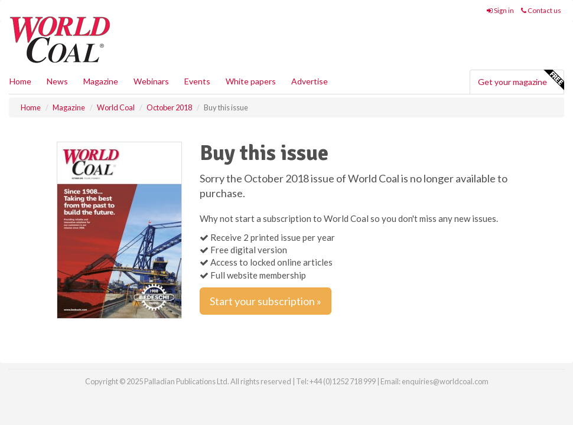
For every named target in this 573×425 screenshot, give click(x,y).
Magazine (100, 81)
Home (20, 81)
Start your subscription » (265, 301)
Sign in (500, 10)
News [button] (57, 81)
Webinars (151, 81)
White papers (251, 81)
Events (197, 81)
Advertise (309, 81)
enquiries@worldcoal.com (445, 381)
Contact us (541, 10)
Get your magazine (521, 80)
